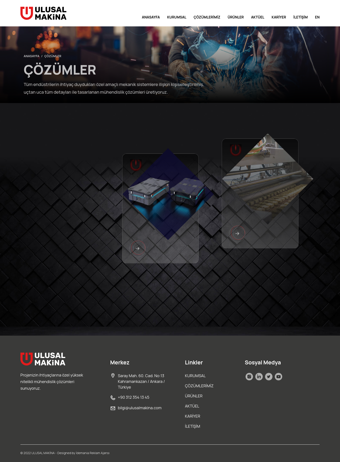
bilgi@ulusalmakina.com (136, 407)
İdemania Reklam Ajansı (92, 453)
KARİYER (279, 17)
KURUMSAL (176, 17)
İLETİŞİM (300, 17)
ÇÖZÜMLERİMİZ (207, 17)
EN (317, 17)
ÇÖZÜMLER (52, 63)
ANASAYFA (151, 17)
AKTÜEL (257, 17)
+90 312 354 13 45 (129, 397)
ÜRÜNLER (236, 17)
